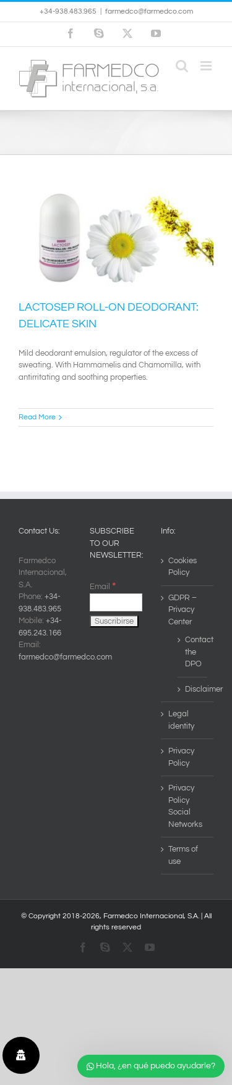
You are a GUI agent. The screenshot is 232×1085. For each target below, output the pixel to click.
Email (103, 586)
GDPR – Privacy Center (182, 609)
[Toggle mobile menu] (206, 65)
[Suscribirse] (114, 621)
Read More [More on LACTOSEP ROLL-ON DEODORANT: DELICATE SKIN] (37, 417)
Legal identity (181, 720)
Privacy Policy (181, 757)
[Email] (116, 602)
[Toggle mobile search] (182, 65)
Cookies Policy (182, 566)
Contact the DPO (193, 651)
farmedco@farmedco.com (149, 11)
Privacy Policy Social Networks (185, 806)
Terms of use (183, 855)
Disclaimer (193, 689)
